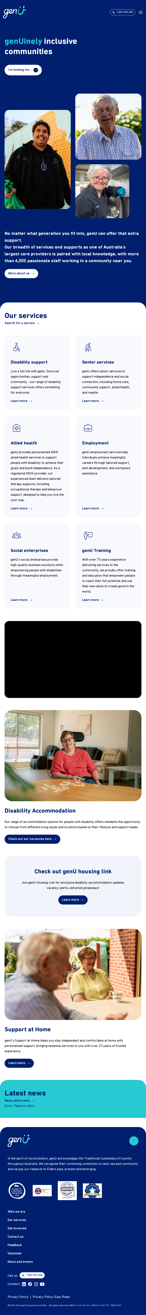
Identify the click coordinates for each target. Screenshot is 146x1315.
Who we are (16, 1212)
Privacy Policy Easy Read (51, 1297)
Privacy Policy (18, 1297)
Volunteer (15, 1253)
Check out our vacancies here (32, 839)
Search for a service (22, 323)
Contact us (16, 1237)
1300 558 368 (32, 1275)
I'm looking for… (23, 70)
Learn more (21, 401)
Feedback (15, 1245)
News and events (20, 1101)
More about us (21, 273)
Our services (17, 1220)
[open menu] (140, 12)
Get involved (17, 1228)
